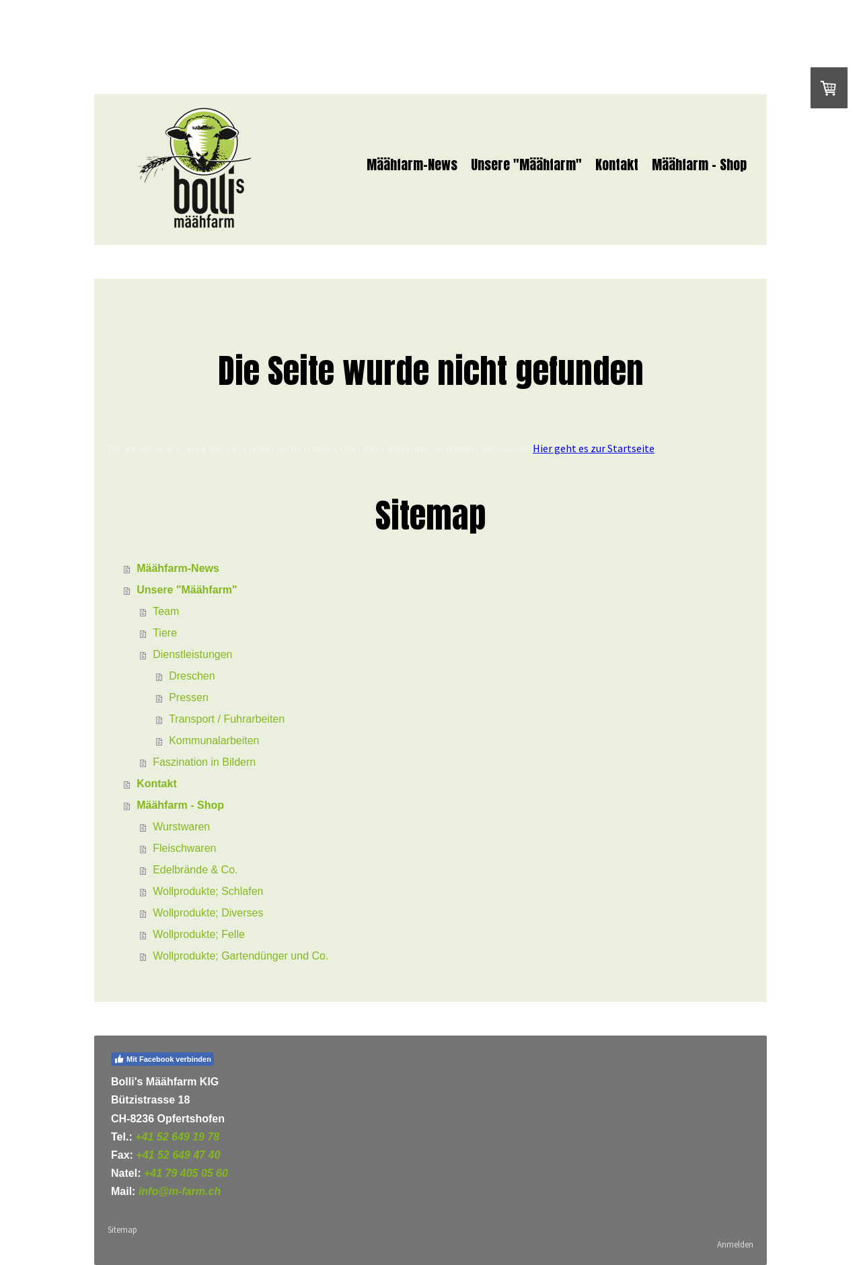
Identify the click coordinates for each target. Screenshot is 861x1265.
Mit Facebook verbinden (162, 1059)
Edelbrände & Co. (195, 869)
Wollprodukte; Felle (199, 934)
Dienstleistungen (192, 654)
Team (166, 611)
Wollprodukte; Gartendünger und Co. (240, 956)
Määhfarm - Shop (699, 164)
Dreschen (192, 676)
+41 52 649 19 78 (177, 1137)
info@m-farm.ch (180, 1191)
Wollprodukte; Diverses (208, 912)
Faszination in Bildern (204, 762)
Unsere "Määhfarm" (526, 164)
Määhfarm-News (412, 164)
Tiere (165, 633)
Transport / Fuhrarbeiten (227, 719)
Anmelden (735, 1244)
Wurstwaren (181, 826)
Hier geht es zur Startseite (593, 448)
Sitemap (122, 1229)
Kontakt (616, 164)
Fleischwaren (184, 848)
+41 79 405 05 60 (186, 1173)
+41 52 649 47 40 (178, 1155)
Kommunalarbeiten (214, 740)
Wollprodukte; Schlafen (208, 891)
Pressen (189, 697)
